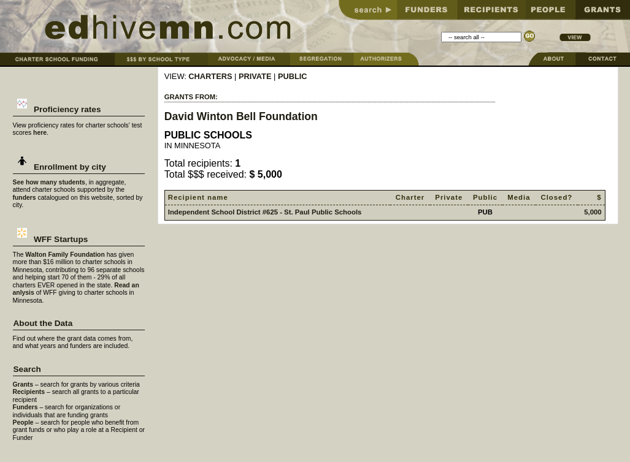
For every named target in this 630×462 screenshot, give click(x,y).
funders (24, 197)
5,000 (592, 212)
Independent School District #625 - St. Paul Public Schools (265, 212)
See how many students (49, 182)
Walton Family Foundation (65, 254)
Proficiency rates (57, 109)
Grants (23, 384)
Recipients (29, 391)
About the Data (43, 323)
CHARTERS (210, 76)
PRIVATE (255, 76)
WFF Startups (50, 239)
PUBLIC (292, 76)
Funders (25, 407)
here (40, 132)
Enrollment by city (59, 167)
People (23, 422)
